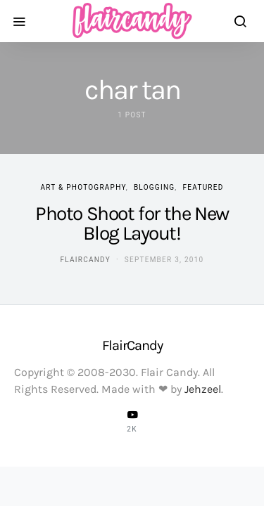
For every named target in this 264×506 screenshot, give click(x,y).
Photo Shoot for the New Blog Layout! (132, 223)
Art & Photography (82, 187)
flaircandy (86, 260)
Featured (203, 187)
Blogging (154, 187)
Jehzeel (202, 389)
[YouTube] (132, 421)
